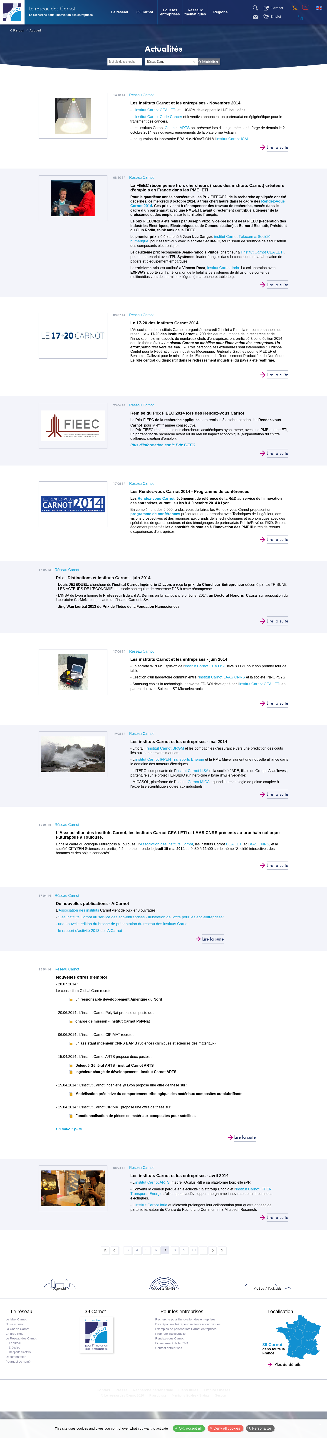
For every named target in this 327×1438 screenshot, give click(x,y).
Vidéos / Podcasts (218, 1295)
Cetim (169, 128)
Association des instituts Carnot (165, 847)
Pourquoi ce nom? (19, 1375)
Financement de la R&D (171, 1356)
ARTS (183, 128)
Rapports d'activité (21, 1365)
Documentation (17, 1370)
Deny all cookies (227, 1428)
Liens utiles (188, 1408)
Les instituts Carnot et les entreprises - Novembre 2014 (189, 103)
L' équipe (15, 1361)
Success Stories (163, 1295)
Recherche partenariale (153, 1408)
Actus (55, 1295)
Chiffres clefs (15, 1347)
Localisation (277, 1322)
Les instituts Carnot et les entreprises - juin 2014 (182, 661)
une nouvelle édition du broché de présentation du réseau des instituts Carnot (120, 927)
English (319, 8)
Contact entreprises (168, 1361)
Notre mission (16, 1337)
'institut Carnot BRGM (164, 751)
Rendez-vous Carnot (155, 500)
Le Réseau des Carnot (22, 1352)
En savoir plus (68, 1132)
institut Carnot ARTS (151, 1186)
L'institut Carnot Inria (149, 1204)
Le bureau (16, 1356)
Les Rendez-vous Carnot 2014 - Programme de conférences (194, 492)
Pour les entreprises (170, 12)
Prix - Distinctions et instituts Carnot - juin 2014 (107, 579)
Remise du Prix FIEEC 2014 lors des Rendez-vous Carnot (191, 413)
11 (210, 1251)
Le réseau (119, 12)
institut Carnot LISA (192, 773)
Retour (18, 30)
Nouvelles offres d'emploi (83, 980)
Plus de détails (281, 1378)
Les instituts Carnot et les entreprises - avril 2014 (183, 1179)
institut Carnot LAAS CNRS (221, 680)
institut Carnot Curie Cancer (157, 117)
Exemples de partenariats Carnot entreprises (185, 1342)
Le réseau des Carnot (61, 6)
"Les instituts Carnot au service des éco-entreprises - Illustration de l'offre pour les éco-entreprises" (137, 920)
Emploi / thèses (215, 1408)
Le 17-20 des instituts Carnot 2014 (167, 323)
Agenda (109, 1295)
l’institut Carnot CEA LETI (261, 252)
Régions (220, 12)
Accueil (35, 30)
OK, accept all (190, 1428)
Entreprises (272, 1295)
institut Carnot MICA (192, 784)
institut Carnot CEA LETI (155, 110)
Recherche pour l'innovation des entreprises (185, 1333)
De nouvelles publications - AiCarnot (95, 907)
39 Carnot (144, 12)
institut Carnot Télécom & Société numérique (250, 237)
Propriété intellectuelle (170, 1347)
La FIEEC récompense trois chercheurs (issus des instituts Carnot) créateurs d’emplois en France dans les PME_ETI (202, 188)
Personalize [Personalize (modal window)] (261, 1428)
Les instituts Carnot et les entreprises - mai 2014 (182, 744)
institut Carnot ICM (231, 139)
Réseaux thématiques (195, 12)
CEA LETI (231, 847)
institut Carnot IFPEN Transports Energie (168, 762)
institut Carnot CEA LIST (204, 669)
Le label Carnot (17, 1333)
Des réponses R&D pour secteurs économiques (187, 1337)
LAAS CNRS (255, 847)
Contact (105, 1408)
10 (199, 1251)
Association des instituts (78, 914)
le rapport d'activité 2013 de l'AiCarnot (88, 934)
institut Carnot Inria (222, 267)
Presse (122, 1408)
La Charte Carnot (18, 1342)
